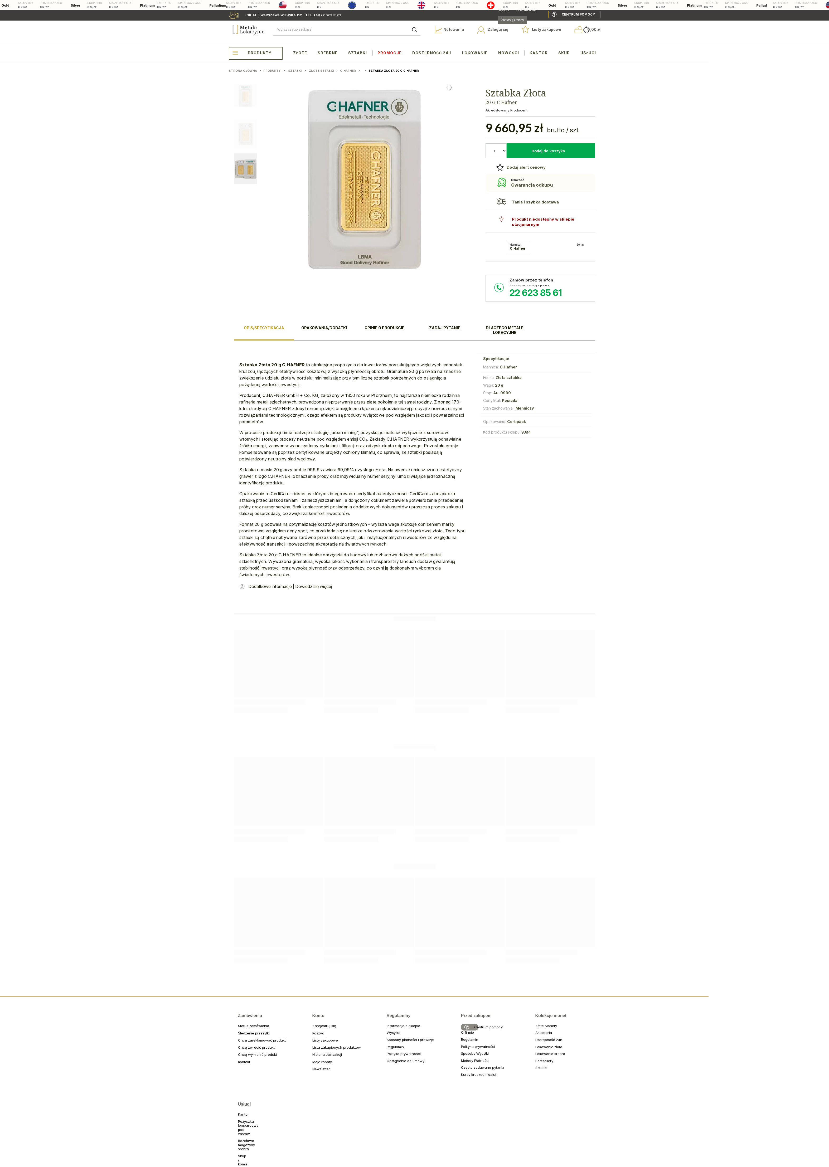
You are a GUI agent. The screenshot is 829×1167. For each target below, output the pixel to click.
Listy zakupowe (546, 29)
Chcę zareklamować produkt (239, 1045)
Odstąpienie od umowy (388, 1065)
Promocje (389, 53)
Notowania (453, 29)
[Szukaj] (414, 30)
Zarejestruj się (313, 1030)
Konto (315, 1020)
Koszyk (313, 1037)
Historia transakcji (313, 1059)
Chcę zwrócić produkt (239, 1052)
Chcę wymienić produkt (239, 1059)
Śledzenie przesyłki (239, 1037)
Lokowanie (475, 53)
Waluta (504, 10)
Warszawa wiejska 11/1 (281, 15)
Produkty (260, 53)
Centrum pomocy (578, 14)
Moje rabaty (313, 1066)
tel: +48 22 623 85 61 (323, 15)
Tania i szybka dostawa (535, 202)
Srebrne (328, 53)
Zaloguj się (498, 29)
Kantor (539, 53)
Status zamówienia (239, 1030)
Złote (300, 53)
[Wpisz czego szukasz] (346, 30)
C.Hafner (348, 70)
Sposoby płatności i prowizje (388, 1044)
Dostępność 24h (432, 53)
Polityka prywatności (388, 1058)
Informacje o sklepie (388, 1030)
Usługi (588, 53)
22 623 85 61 (536, 292)
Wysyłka (388, 1037)
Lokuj (251, 15)
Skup (564, 53)
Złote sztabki (321, 70)
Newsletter (313, 1073)
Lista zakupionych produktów (313, 1052)
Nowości (508, 53)
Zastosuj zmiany (512, 20)
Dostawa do (526, 10)
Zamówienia (241, 1020)
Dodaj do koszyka (548, 151)
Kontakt (239, 1066)
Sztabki (357, 53)
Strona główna (243, 70)
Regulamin (388, 1051)
